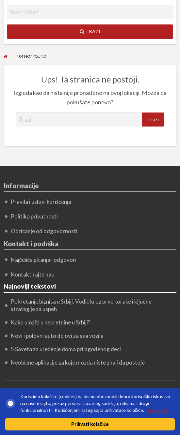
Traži (90, 31)
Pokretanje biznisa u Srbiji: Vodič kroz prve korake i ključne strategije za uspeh (81, 305)
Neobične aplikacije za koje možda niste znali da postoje (78, 362)
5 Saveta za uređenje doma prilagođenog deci (66, 349)
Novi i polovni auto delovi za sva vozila (57, 335)
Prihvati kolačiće (90, 424)
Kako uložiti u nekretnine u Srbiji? (50, 322)
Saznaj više (157, 410)
